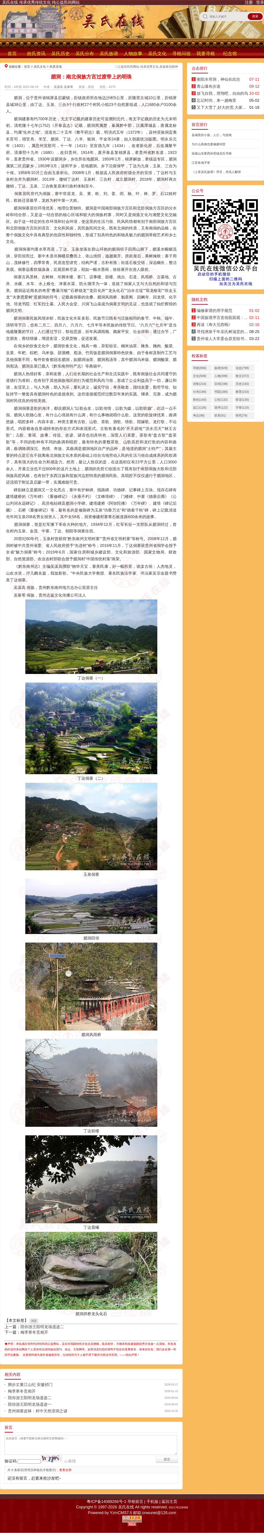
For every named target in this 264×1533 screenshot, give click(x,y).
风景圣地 (56, 66)
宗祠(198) (221, 384)
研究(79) (241, 415)
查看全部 (65, 1470)
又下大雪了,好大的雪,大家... (221, 107)
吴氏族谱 (109, 53)
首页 (12, 53)
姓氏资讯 (36, 53)
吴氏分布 (84, 53)
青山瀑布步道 (208, 86)
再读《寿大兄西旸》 (214, 324)
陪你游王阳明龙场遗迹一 (29, 1404)
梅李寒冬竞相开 (34, 1332)
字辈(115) (242, 407)
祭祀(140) (199, 399)
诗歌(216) (199, 384)
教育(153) (242, 391)
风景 (34, 1320)
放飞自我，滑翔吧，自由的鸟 (222, 93)
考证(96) (199, 415)
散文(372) (242, 376)
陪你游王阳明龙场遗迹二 (42, 1327)
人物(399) (221, 376)
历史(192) (242, 384)
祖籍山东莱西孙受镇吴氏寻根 (212, 153)
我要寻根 (205, 53)
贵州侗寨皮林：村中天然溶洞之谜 (37, 1411)
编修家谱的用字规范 (214, 310)
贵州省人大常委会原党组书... (222, 339)
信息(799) (242, 368)
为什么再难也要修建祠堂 (209, 144)
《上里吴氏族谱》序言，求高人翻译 (216, 172)
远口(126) (199, 407)
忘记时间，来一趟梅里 (216, 100)
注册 (249, 2)
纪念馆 (230, 53)
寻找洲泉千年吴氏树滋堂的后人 (224, 332)
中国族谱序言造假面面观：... (222, 317)
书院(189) (221, 391)
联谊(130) (242, 399)
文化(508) (199, 376)
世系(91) (220, 415)
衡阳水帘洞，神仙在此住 (218, 79)
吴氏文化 (157, 53)
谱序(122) (221, 407)
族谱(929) (221, 368)
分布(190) (199, 391)
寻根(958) (199, 368)
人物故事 (133, 53)
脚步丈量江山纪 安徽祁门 (30, 1384)
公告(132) (221, 399)
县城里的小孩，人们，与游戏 (212, 135)
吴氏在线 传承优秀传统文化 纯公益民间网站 (41, 2)
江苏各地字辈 (201, 162)
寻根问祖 (181, 53)
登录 (260, 2)
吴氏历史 (60, 53)
